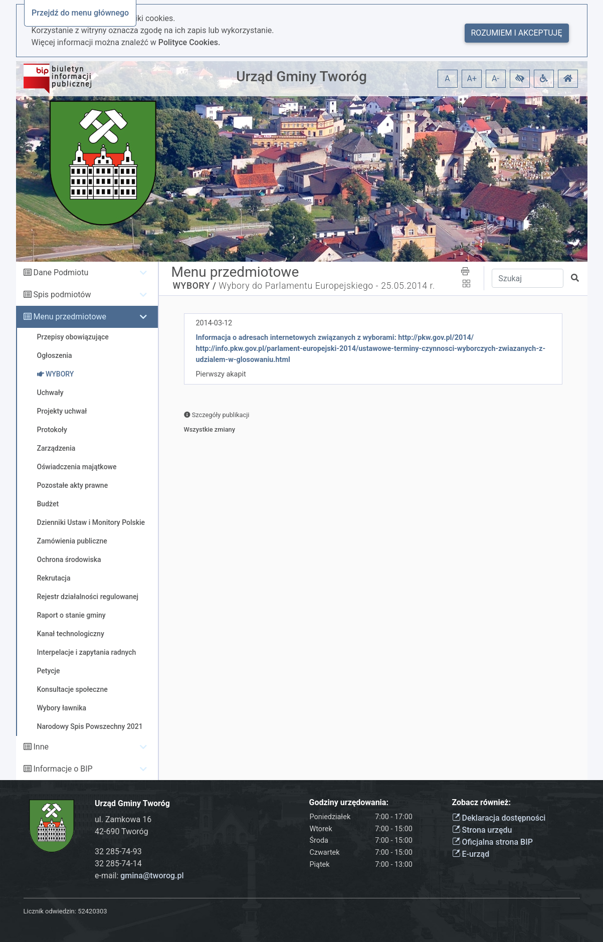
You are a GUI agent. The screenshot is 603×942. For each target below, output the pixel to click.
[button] (520, 79)
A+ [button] (472, 78)
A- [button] (495, 78)
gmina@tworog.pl (151, 875)
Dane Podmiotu (60, 272)
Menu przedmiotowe (69, 316)
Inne (41, 746)
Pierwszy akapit (221, 374)
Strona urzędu (482, 830)
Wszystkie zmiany (210, 429)
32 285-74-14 (118, 863)
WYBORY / (195, 286)
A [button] (447, 78)
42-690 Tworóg (121, 831)
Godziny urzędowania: (348, 802)
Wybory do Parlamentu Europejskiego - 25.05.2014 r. (327, 286)
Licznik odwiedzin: (50, 911)
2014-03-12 (214, 323)
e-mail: (139, 875)
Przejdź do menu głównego (80, 13)
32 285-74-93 (118, 851)
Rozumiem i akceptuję (516, 33)
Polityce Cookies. (189, 42)
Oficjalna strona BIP (492, 842)
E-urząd (471, 854)
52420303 (92, 911)
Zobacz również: (481, 802)
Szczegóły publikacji (217, 415)
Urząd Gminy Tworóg (301, 76)
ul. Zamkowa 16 (123, 819)
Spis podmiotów (62, 294)
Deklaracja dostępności (499, 818)
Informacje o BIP (62, 769)
